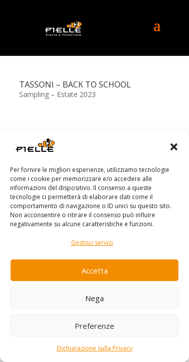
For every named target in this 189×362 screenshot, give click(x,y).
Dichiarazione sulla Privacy (95, 348)
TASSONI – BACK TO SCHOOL (75, 84)
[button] (174, 147)
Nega (94, 298)
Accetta (95, 270)
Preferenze (94, 326)
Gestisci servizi (92, 242)
